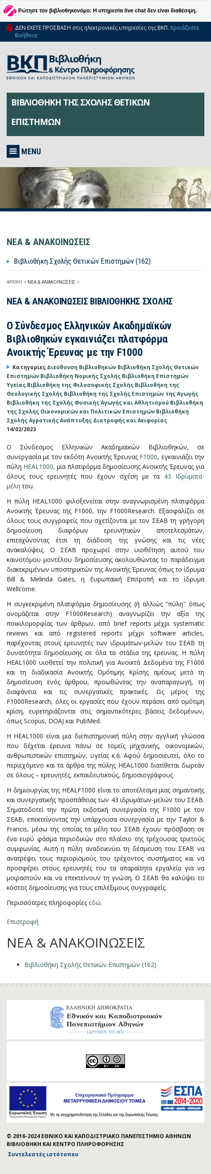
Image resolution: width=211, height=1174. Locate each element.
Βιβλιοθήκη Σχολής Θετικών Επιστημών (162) (82, 261)
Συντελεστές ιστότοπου (43, 1154)
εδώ (95, 902)
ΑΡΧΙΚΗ (14, 282)
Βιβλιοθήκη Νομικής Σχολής (81, 376)
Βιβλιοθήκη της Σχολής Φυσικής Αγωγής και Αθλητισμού (88, 402)
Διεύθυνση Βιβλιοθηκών (82, 367)
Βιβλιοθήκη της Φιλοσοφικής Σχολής (81, 385)
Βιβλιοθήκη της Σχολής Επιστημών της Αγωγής (131, 394)
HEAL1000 (38, 466)
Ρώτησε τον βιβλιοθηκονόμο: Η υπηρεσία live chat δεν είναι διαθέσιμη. (107, 11)
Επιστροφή (23, 921)
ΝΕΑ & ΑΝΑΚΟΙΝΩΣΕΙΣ (51, 282)
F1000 (148, 456)
